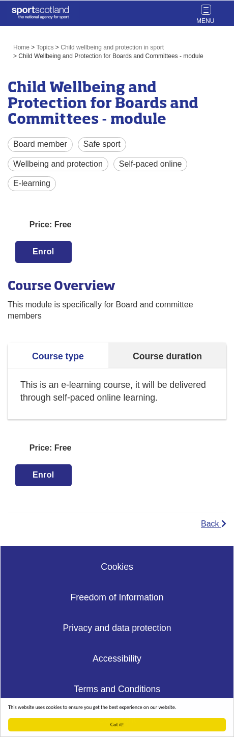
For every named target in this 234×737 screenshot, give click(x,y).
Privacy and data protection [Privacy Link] (117, 628)
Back (213, 523)
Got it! (117, 724)
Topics (45, 47)
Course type (58, 356)
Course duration (167, 356)
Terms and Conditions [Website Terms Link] (117, 689)
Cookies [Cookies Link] (117, 567)
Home (21, 47)
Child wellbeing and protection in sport (112, 47)
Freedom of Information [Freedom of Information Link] (117, 597)
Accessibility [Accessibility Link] (117, 658)
